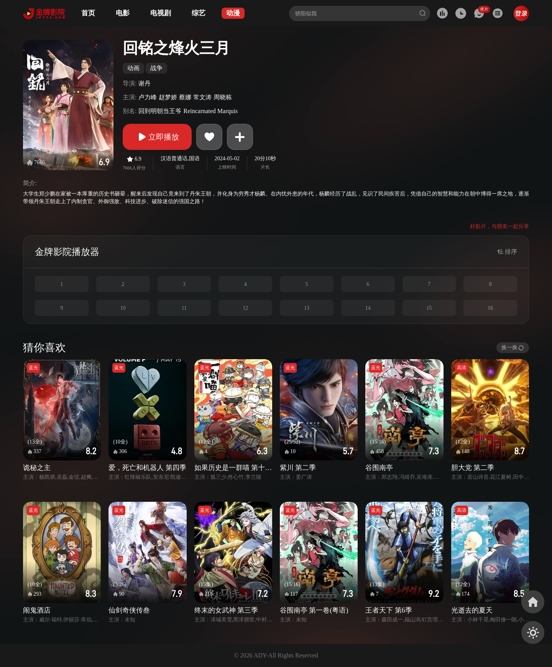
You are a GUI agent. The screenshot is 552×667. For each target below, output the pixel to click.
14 (368, 308)
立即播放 (157, 136)
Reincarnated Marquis (210, 111)
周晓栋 (223, 97)
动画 (133, 68)
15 (429, 308)
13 (306, 308)
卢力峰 (147, 97)
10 (123, 308)
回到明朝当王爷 (159, 111)
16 (490, 308)
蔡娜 (185, 97)
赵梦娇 (168, 97)
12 (245, 308)
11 (184, 308)
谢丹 (144, 83)
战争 (156, 68)
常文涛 (202, 97)
